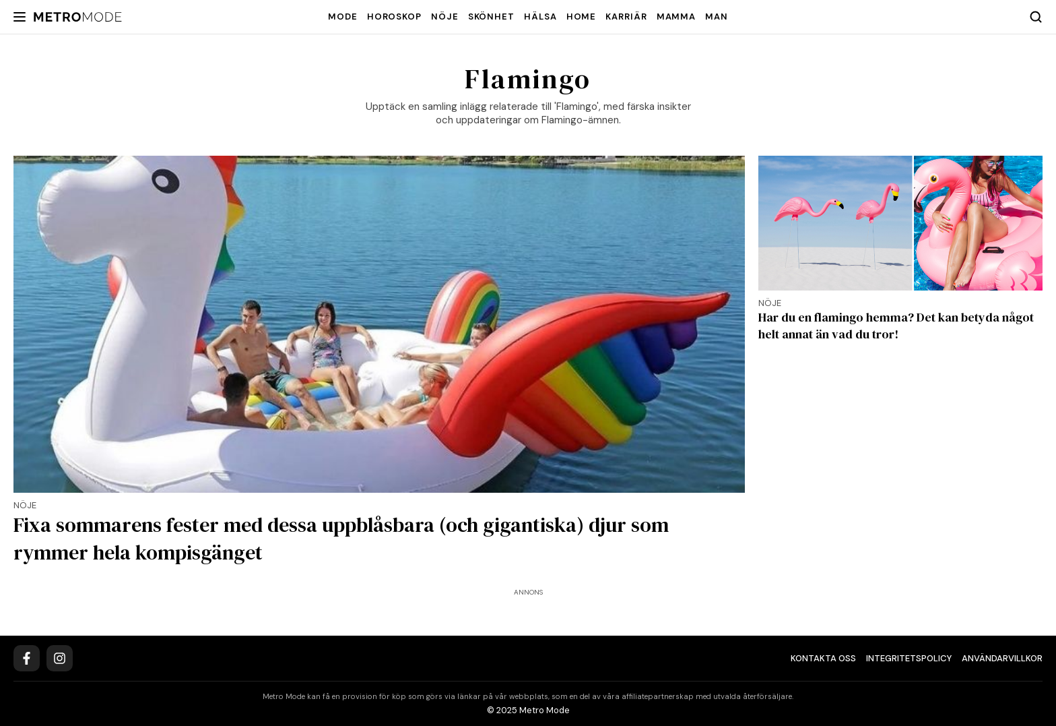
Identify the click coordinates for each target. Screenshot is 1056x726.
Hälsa (540, 16)
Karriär (626, 16)
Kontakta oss (823, 658)
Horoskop (394, 16)
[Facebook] (26, 658)
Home (581, 16)
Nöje (445, 16)
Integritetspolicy (909, 658)
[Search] (1036, 16)
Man (716, 16)
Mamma (676, 16)
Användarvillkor (1002, 658)
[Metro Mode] (78, 17)
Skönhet (491, 16)
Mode (343, 16)
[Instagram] (59, 658)
